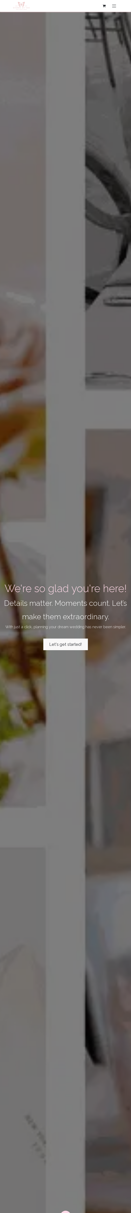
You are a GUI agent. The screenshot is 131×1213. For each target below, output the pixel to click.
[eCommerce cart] (104, 6)
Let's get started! (65, 644)
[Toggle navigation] (114, 6)
